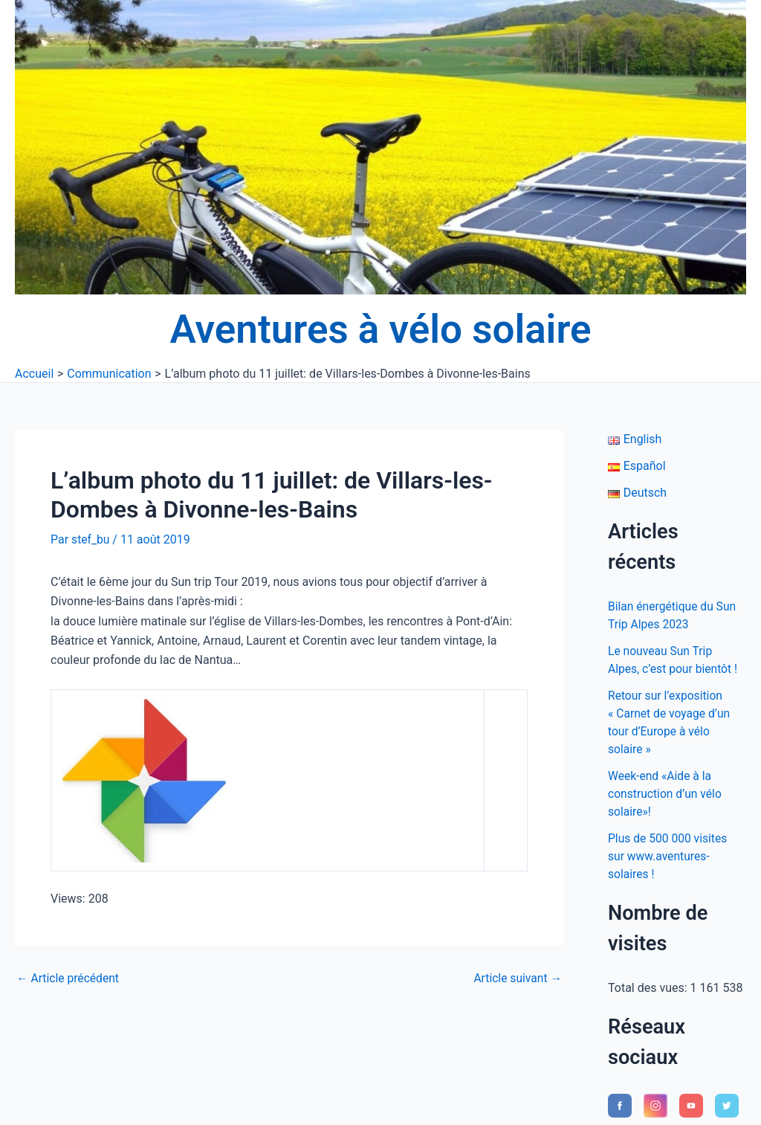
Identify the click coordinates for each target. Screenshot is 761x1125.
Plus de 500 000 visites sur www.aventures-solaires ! (669, 856)
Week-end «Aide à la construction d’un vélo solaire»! (666, 794)
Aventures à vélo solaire (381, 329)
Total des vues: (649, 988)
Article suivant (517, 978)
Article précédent (68, 978)
